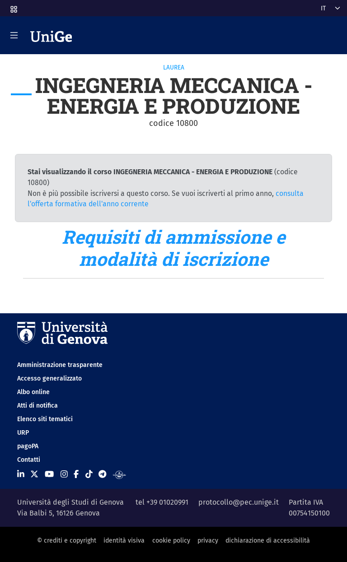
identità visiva (124, 540)
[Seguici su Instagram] (64, 474)
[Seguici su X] (34, 474)
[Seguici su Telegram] (102, 474)
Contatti (28, 460)
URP (23, 433)
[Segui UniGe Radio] (119, 474)
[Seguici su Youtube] (49, 474)
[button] (13, 6)
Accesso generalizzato (49, 378)
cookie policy (171, 540)
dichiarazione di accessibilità (267, 540)
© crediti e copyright (66, 540)
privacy (207, 540)
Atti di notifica (37, 405)
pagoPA (27, 446)
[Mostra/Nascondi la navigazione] (14, 35)
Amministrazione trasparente (60, 365)
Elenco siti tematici (45, 419)
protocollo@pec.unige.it (238, 502)
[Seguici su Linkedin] (20, 474)
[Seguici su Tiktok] (89, 474)
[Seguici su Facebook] (76, 474)
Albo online (33, 392)
